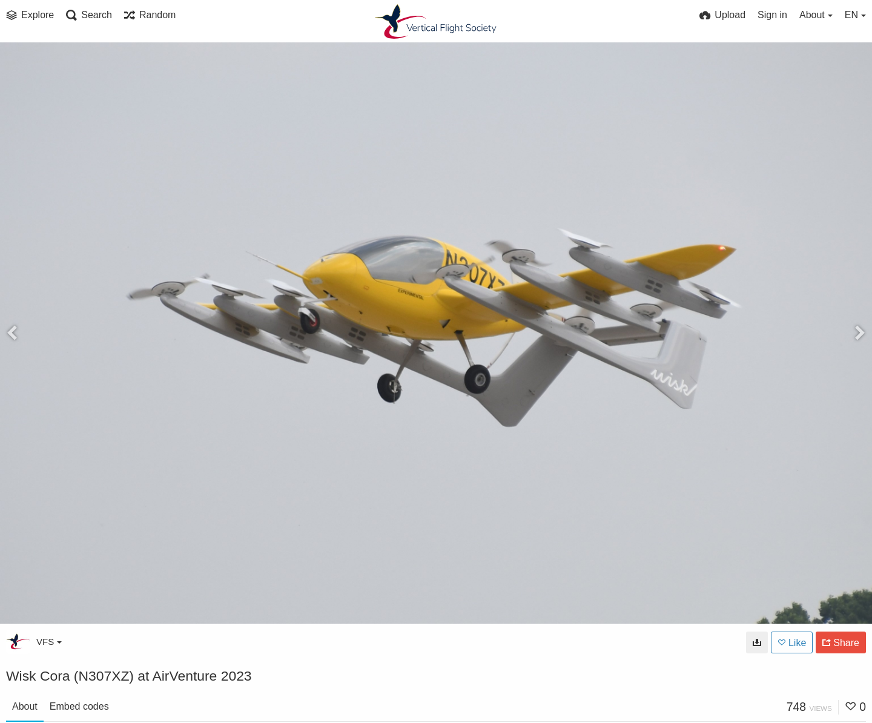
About (25, 706)
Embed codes (79, 706)
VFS (49, 641)
